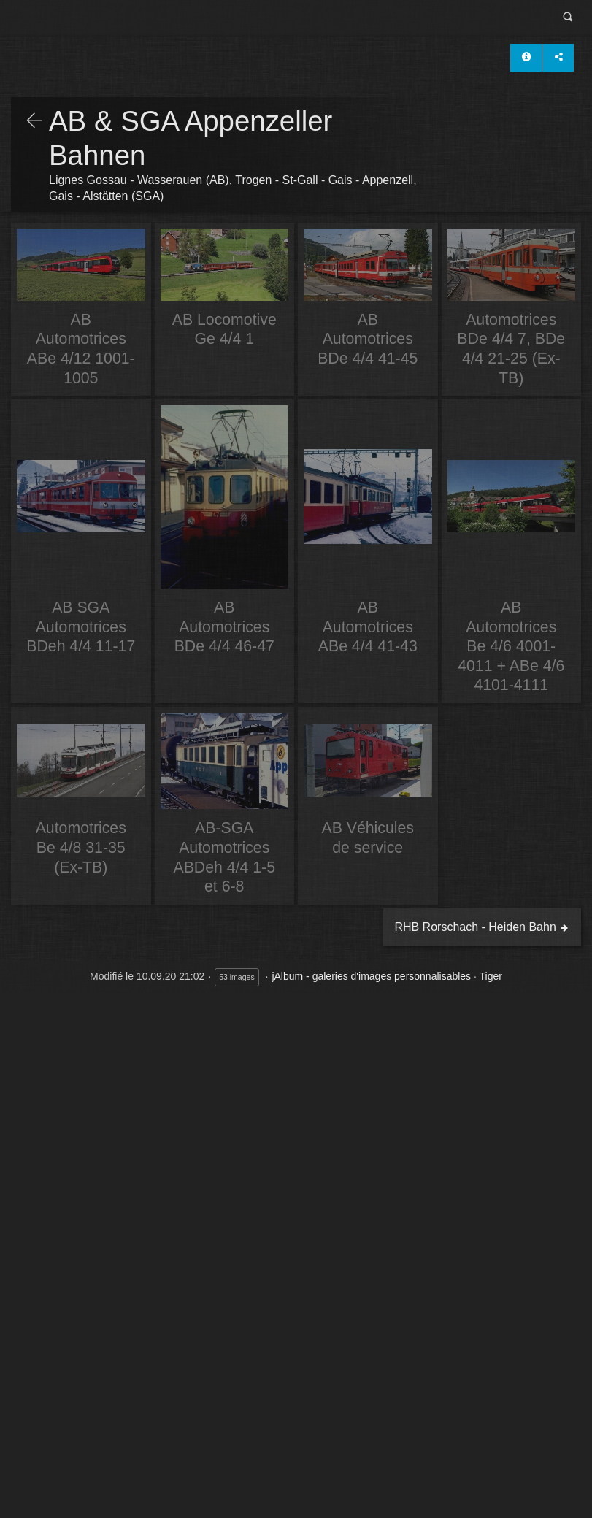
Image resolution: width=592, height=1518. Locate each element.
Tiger (491, 976)
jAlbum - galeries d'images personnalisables (371, 976)
